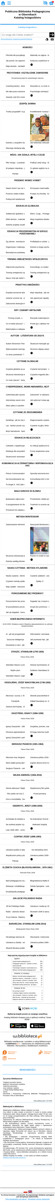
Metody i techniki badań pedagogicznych (24, 970)
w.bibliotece (12, 1044)
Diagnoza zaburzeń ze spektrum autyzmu (24, 999)
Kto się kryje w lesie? (19, 991)
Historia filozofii (17, 966)
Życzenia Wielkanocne (12, 1079)
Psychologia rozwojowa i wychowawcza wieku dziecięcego (29, 968)
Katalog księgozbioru (27, 27)
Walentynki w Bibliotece (13, 1107)
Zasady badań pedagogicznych (21, 961)
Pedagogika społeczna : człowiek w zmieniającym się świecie (30, 963)
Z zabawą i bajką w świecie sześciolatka (24, 993)
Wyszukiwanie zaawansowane (13, 39)
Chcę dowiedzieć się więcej (15, 1199)
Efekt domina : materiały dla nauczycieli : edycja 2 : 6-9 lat (29, 997)
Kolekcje (28, 39)
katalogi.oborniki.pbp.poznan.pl (14, 1157)
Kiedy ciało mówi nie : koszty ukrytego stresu (25, 982)
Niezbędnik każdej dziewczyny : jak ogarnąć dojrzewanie (29, 984)
